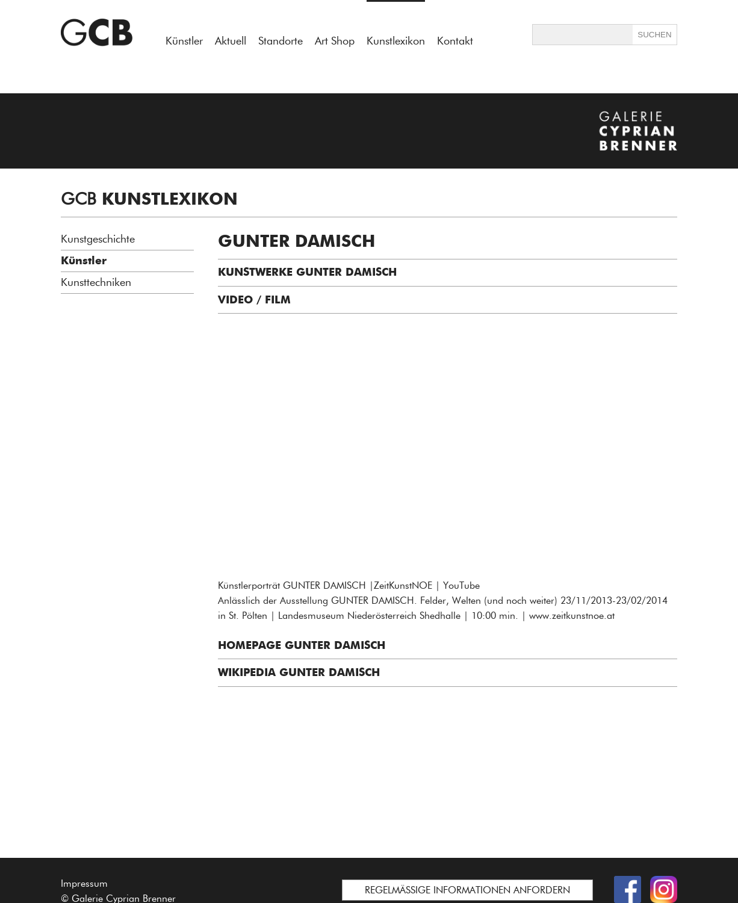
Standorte (280, 41)
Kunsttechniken (96, 282)
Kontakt (455, 41)
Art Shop (335, 41)
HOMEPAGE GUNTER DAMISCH (301, 645)
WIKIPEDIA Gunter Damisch (299, 672)
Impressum (84, 883)
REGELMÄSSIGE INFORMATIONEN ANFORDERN (467, 890)
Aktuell (230, 41)
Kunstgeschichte (98, 239)
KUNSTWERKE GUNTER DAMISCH (307, 272)
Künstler (184, 41)
